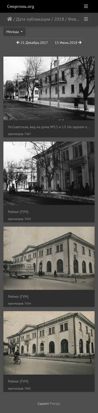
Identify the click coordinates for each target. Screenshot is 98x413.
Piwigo (55, 403)
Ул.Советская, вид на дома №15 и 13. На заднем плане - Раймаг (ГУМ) (49, 127)
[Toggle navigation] (86, 6)
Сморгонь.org (20, 6)
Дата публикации (33, 19)
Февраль (76, 19)
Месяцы (13, 31)
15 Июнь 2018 (68, 42)
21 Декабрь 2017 (32, 42)
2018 (59, 19)
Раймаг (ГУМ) (18, 212)
